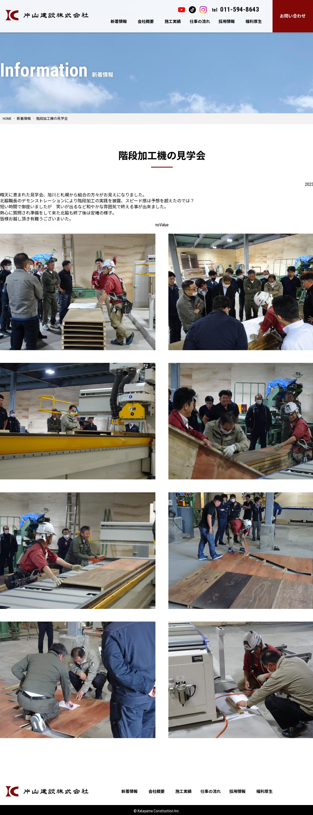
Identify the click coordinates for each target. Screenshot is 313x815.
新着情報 (119, 21)
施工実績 (173, 21)
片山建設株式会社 (47, 15)
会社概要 (146, 21)
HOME (7, 119)
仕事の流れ (200, 21)
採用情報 (227, 21)
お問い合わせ (293, 16)
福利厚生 (254, 21)
